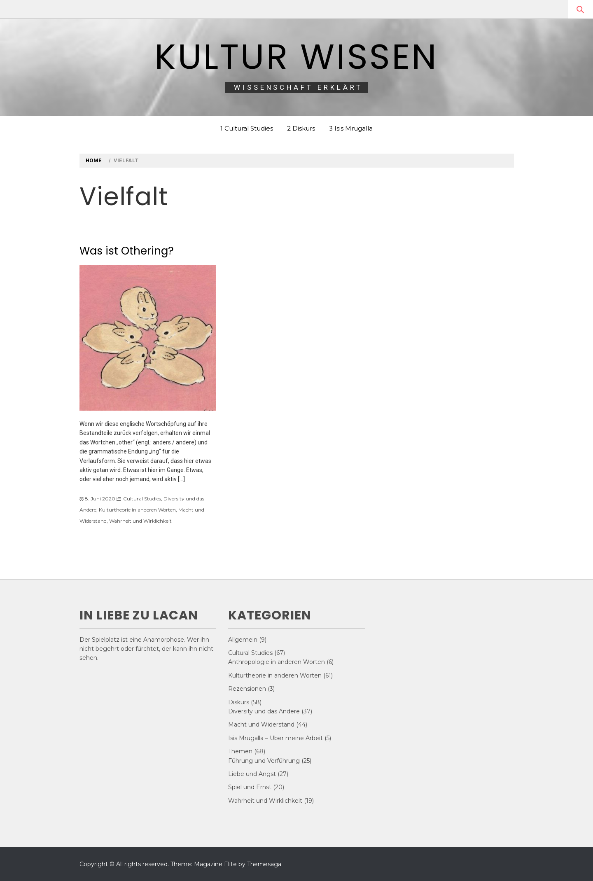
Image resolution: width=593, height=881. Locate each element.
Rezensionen (247, 688)
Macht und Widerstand (261, 724)
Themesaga (264, 864)
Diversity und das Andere (264, 711)
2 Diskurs (301, 128)
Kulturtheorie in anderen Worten (137, 510)
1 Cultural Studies (246, 128)
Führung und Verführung (264, 760)
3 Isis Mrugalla (351, 128)
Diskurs (238, 702)
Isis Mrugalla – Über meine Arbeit (275, 738)
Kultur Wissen (296, 56)
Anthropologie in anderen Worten (276, 662)
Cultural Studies (142, 498)
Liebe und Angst (252, 774)
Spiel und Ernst (249, 787)
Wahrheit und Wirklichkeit (140, 521)
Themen (240, 751)
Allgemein (242, 639)
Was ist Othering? (126, 250)
